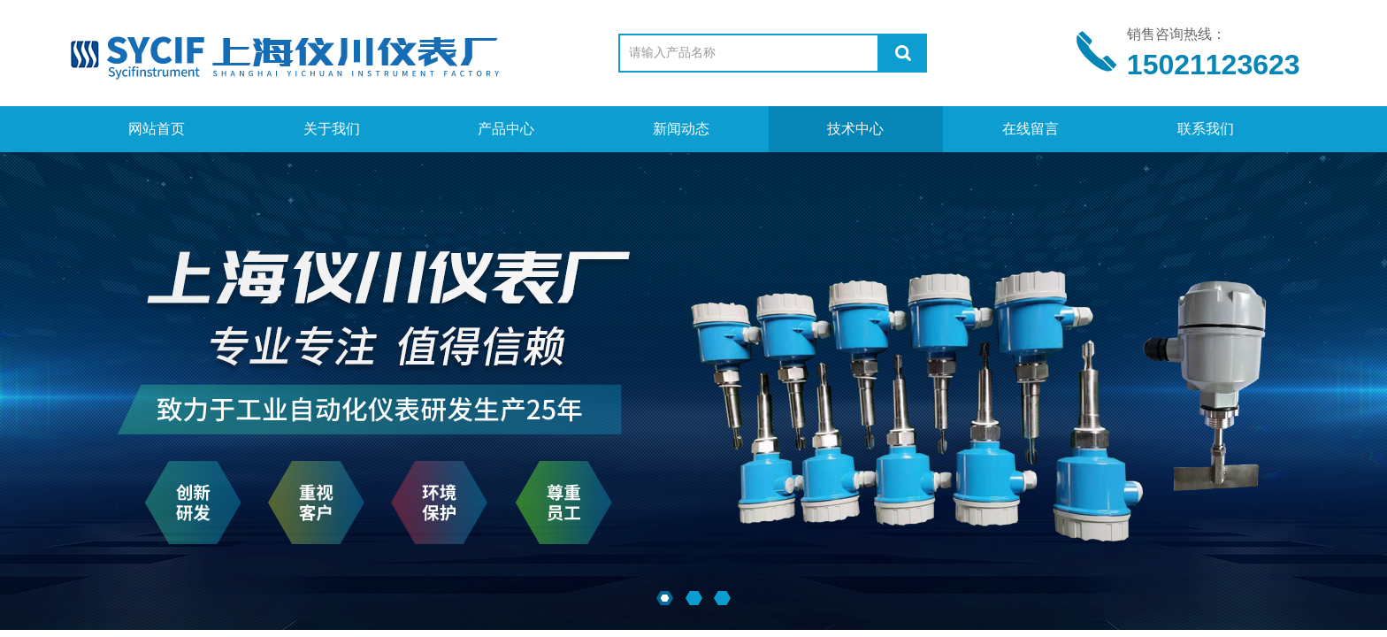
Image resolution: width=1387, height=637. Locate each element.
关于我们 (331, 128)
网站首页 (156, 128)
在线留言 (1030, 128)
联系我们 (1205, 128)
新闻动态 (681, 128)
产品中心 (506, 128)
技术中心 (855, 128)
